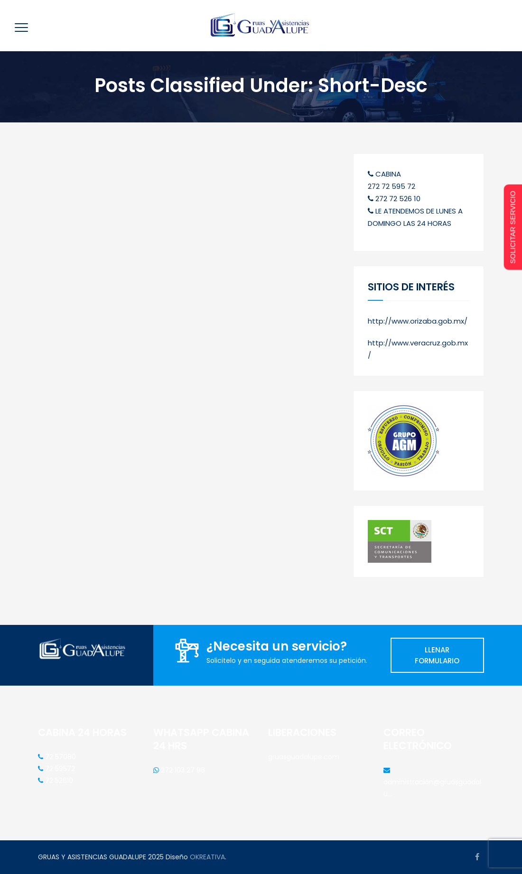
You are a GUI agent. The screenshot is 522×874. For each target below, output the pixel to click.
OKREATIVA (207, 857)
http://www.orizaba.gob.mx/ (417, 321)
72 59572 (59, 768)
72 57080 (59, 757)
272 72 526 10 (394, 199)
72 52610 (58, 780)
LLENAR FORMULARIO (437, 655)
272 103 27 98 (182, 770)
